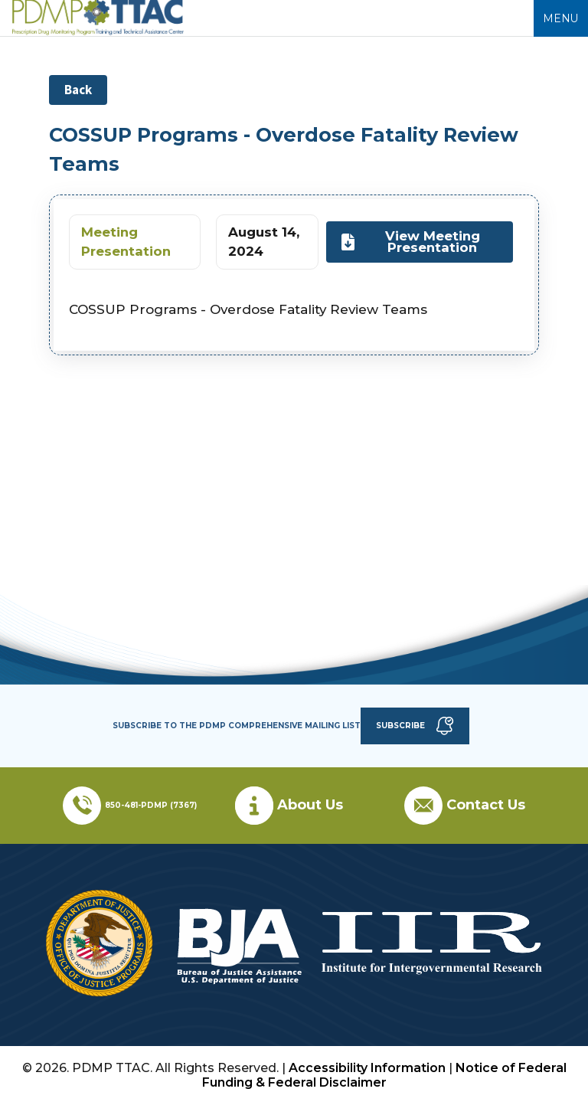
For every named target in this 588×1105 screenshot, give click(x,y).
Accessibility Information (367, 1068)
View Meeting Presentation (410, 241)
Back (78, 89)
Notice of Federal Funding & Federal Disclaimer (384, 1075)
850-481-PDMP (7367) (151, 805)
